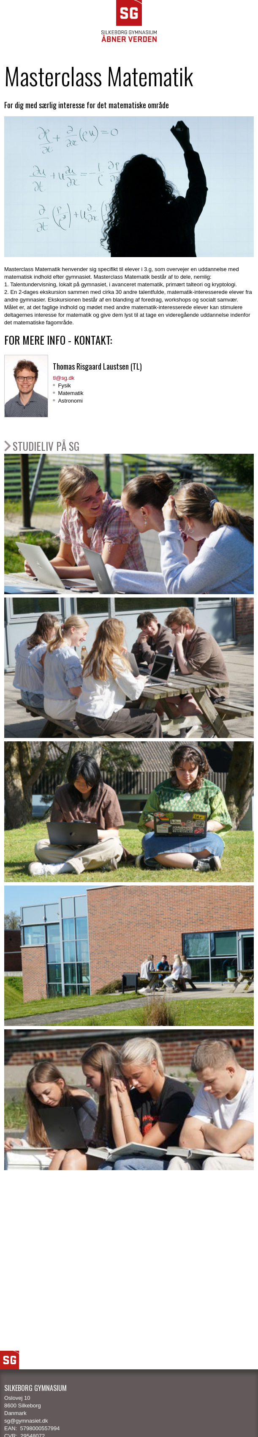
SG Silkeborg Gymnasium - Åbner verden (129, 21)
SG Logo (9, 1360)
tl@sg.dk (63, 378)
